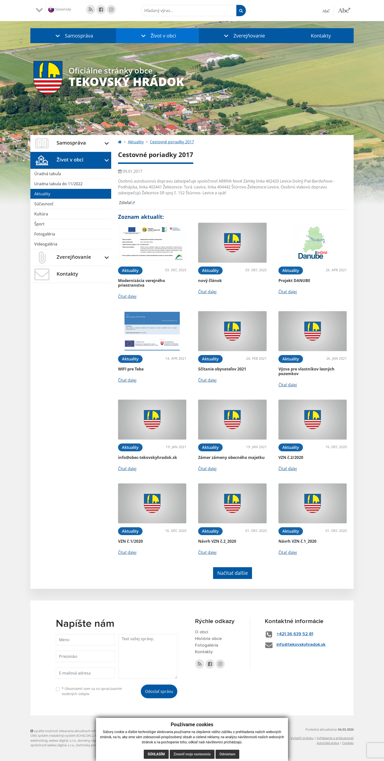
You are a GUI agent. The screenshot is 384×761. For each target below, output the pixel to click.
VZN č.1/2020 (130, 541)
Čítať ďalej (127, 296)
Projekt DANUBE (294, 280)
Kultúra (41, 214)
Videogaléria (45, 244)
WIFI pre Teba (131, 369)
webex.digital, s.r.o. (62, 740)
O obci (201, 632)
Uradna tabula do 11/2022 (58, 183)
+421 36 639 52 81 (294, 634)
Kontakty (321, 35)
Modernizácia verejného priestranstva (141, 283)
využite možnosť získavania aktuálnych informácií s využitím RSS (78, 731)
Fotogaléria (44, 234)
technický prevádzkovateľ (94, 745)
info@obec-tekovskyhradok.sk (147, 457)
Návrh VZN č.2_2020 (217, 541)
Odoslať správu (159, 691)
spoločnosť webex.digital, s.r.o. (52, 745)
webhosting (39, 740)
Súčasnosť (43, 204)
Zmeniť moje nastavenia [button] (192, 754)
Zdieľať (125, 202)
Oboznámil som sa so (92, 691)
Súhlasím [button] (156, 754)
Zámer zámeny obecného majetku (231, 457)
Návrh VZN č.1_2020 (297, 541)
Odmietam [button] (227, 754)
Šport (39, 224)
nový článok (210, 280)
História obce (208, 639)
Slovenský (59, 9)
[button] (73, 35)
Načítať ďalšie (232, 573)
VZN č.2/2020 (290, 457)
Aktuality (42, 193)
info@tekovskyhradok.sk (300, 644)
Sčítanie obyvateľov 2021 (222, 369)
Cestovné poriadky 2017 (172, 142)
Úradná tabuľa (47, 173)
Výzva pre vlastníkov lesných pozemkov (306, 371)
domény (84, 740)
